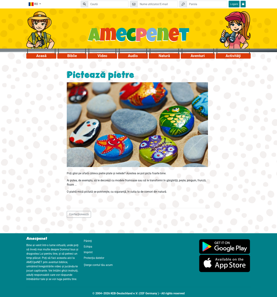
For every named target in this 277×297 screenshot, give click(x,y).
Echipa (88, 246)
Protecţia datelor (94, 258)
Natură (164, 56)
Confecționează (79, 214)
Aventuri (198, 56)
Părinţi (88, 241)
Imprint (88, 252)
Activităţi (233, 56)
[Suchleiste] (108, 4)
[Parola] (207, 4)
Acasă (41, 56)
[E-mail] (157, 4)
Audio (133, 56)
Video (102, 56)
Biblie (72, 56)
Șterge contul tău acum (98, 265)
